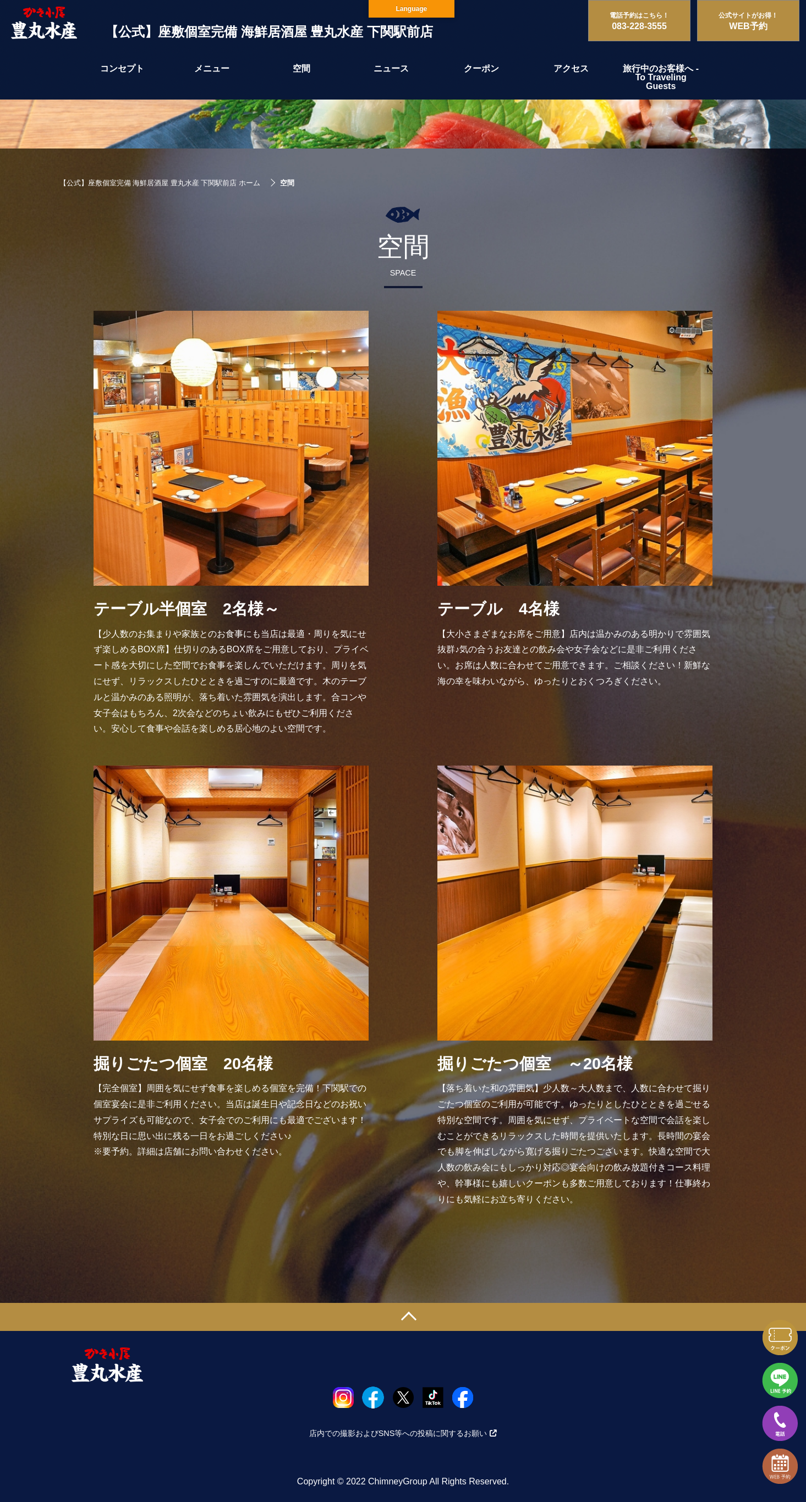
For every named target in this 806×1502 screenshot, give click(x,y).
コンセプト (122, 68)
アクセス (571, 68)
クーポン (481, 68)
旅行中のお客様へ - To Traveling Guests (661, 77)
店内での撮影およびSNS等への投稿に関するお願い (403, 1433)
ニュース (391, 68)
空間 (301, 68)
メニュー (211, 68)
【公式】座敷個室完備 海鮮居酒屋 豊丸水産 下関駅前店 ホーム (159, 183)
